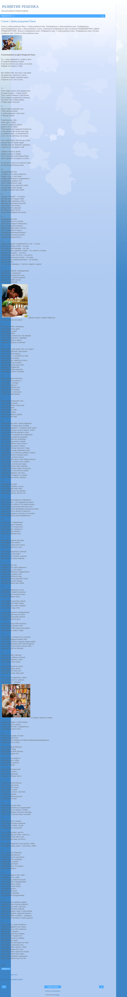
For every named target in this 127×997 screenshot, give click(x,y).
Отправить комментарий (11, 979)
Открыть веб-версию (52, 991)
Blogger (57, 995)
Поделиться (5, 969)
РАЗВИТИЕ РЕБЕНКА (20, 6)
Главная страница (52, 987)
